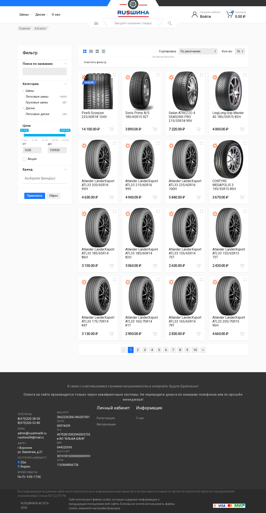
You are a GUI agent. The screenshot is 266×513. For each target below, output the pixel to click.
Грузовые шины (37, 102)
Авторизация (106, 424)
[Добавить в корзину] (111, 129)
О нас (56, 14)
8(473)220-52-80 (29, 423)
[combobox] (45, 178)
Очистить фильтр (95, 62)
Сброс (53, 195)
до (50, 144)
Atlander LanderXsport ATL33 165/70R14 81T (141, 321)
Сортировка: (168, 51)
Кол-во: (227, 51)
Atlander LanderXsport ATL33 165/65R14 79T (185, 321)
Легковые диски (37, 114)
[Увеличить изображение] (114, 74)
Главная (24, 28)
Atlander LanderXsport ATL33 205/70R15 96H (228, 321)
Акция (32, 159)
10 (195, 350)
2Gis (22, 462)
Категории (45, 84)
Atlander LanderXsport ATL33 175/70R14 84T (98, 321)
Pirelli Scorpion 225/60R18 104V (94, 115)
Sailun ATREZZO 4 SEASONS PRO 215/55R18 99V (182, 117)
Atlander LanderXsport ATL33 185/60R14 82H (141, 253)
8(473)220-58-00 (29, 418)
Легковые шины (37, 96)
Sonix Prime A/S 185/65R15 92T (137, 115)
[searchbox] (43, 178)
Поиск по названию (45, 64)
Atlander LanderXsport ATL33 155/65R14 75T (185, 253)
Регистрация (106, 418)
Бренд (45, 169)
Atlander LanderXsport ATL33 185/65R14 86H (98, 253)
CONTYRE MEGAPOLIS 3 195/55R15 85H (224, 185)
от (24, 144)
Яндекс (24, 466)
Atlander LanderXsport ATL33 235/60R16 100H (185, 185)
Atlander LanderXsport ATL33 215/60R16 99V (141, 185)
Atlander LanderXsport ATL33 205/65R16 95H (98, 185)
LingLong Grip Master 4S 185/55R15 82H (228, 115)
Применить (35, 195)
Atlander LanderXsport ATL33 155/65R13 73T (228, 253)
